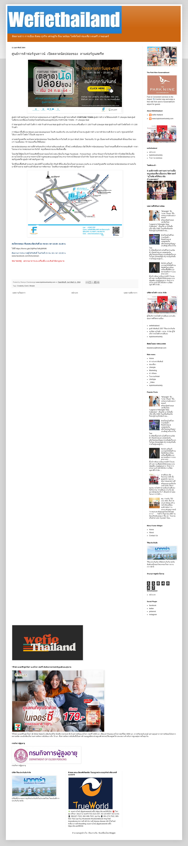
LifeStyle (152, 379)
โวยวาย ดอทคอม (155, 158)
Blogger (112, 833)
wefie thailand (157, 115)
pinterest (152, 611)
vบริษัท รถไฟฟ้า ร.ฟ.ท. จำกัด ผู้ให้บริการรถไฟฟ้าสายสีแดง (162, 332)
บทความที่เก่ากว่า (130, 293)
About (151, 532)
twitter (151, 608)
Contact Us (153, 536)
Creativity (20, 286)
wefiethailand (154, 326)
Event (27, 286)
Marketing (153, 370)
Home (151, 358)
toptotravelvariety (155, 155)
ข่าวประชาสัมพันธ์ (156, 361)
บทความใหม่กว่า (19, 293)
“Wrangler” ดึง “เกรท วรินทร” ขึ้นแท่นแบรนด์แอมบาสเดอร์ (168, 214)
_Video (152, 382)
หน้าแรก (74, 293)
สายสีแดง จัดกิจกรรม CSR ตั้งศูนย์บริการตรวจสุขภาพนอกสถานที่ (168, 478)
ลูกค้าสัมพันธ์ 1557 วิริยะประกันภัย (162, 329)
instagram (153, 614)
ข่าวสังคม (153, 373)
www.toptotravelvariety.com (162, 119)
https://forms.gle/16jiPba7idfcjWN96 (31, 248)
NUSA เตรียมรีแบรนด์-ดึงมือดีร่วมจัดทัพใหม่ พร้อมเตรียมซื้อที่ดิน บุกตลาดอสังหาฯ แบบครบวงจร (168, 268)
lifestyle (32, 286)
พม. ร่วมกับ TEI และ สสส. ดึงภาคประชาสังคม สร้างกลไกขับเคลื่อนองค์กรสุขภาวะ (168, 503)
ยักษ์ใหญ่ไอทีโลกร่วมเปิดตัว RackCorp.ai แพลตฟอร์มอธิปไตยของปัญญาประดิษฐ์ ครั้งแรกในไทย (162, 241)
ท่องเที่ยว (152, 364)
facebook (152, 605)
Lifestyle (152, 367)
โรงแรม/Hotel (154, 376)
